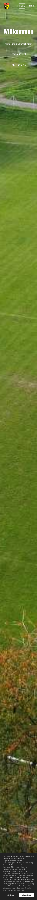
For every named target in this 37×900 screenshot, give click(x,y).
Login (22, 6)
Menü (31, 6)
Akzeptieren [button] (26, 895)
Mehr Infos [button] (20, 890)
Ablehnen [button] (10, 895)
